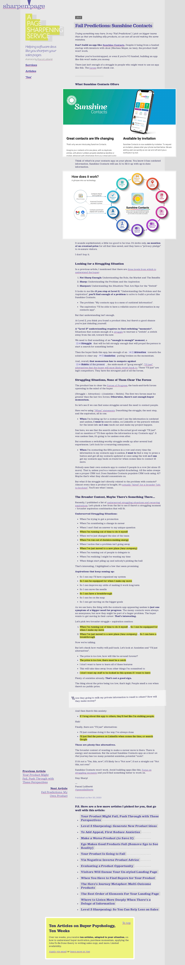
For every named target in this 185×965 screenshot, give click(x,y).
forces (92, 67)
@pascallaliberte (84, 789)
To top (126, 923)
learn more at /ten (80, 951)
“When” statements (104, 410)
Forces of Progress (117, 385)
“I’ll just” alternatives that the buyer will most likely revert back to (114, 366)
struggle (118, 331)
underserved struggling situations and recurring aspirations (117, 504)
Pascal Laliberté (45, 59)
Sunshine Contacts (113, 44)
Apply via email (57, 951)
